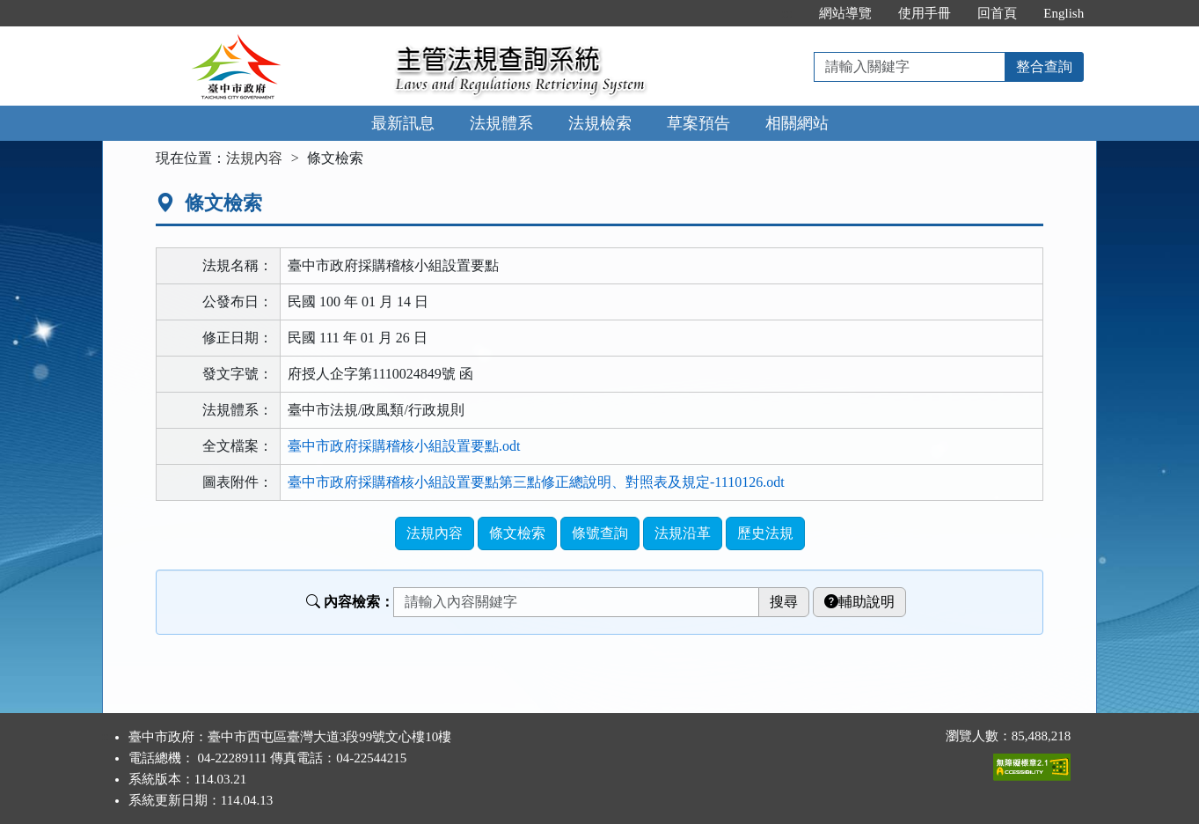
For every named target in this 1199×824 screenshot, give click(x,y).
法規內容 (254, 158)
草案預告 (698, 123)
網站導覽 (845, 13)
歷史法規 (765, 533)
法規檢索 (600, 123)
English (1063, 13)
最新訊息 (403, 123)
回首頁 (997, 13)
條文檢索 (517, 533)
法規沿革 (682, 533)
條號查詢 (600, 533)
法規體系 (501, 123)
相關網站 (797, 123)
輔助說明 (859, 601)
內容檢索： (350, 601)
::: (787, 13)
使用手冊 (924, 13)
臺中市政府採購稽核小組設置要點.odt (404, 445)
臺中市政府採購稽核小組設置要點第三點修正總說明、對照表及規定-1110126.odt (536, 482)
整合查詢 (1044, 66)
